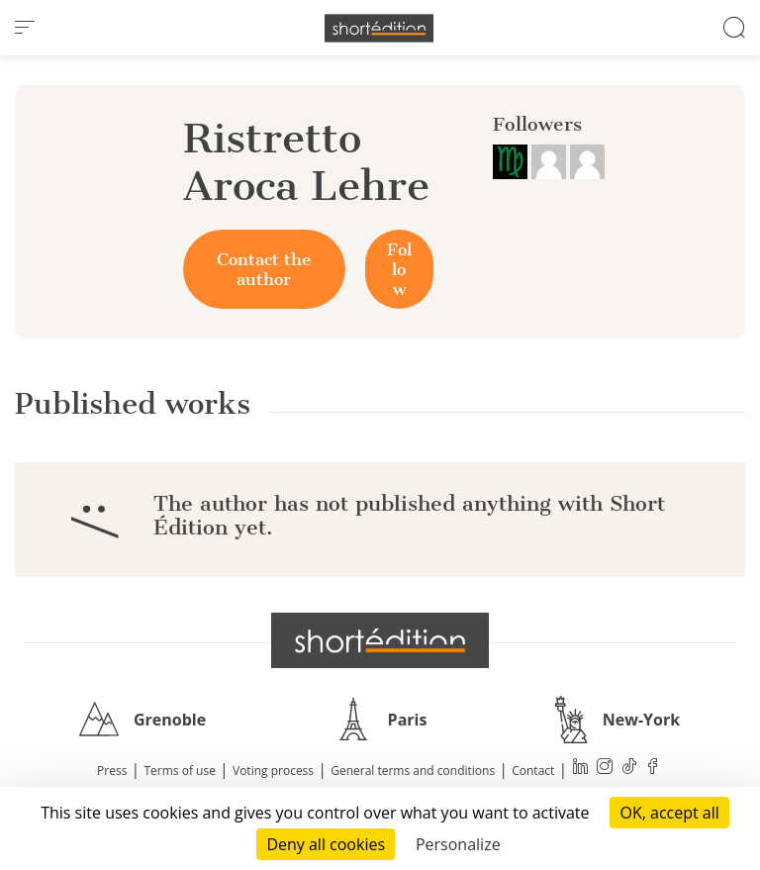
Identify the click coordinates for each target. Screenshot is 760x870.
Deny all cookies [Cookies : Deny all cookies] (325, 844)
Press (112, 770)
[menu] (24, 27)
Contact (533, 770)
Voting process (273, 770)
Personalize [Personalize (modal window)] (458, 844)
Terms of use (180, 770)
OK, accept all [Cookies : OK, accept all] (668, 812)
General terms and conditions (413, 770)
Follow (399, 269)
